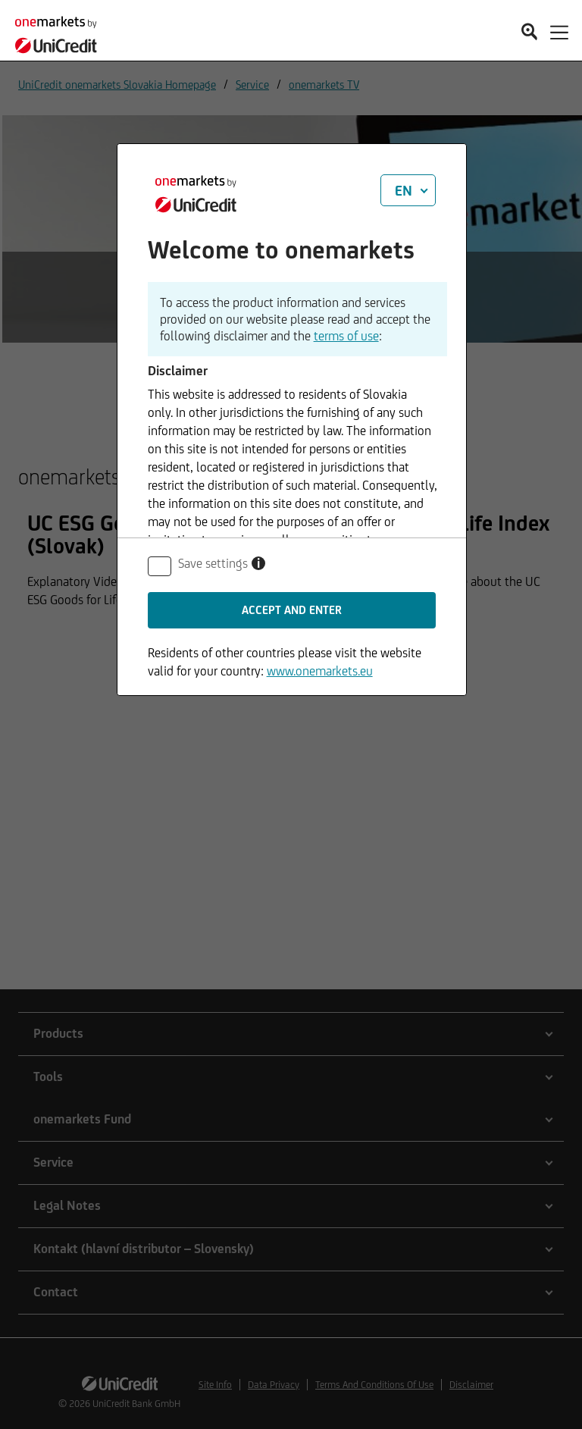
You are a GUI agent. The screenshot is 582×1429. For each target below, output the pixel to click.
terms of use (346, 335)
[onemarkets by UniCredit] (60, 30)
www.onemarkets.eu (320, 670)
